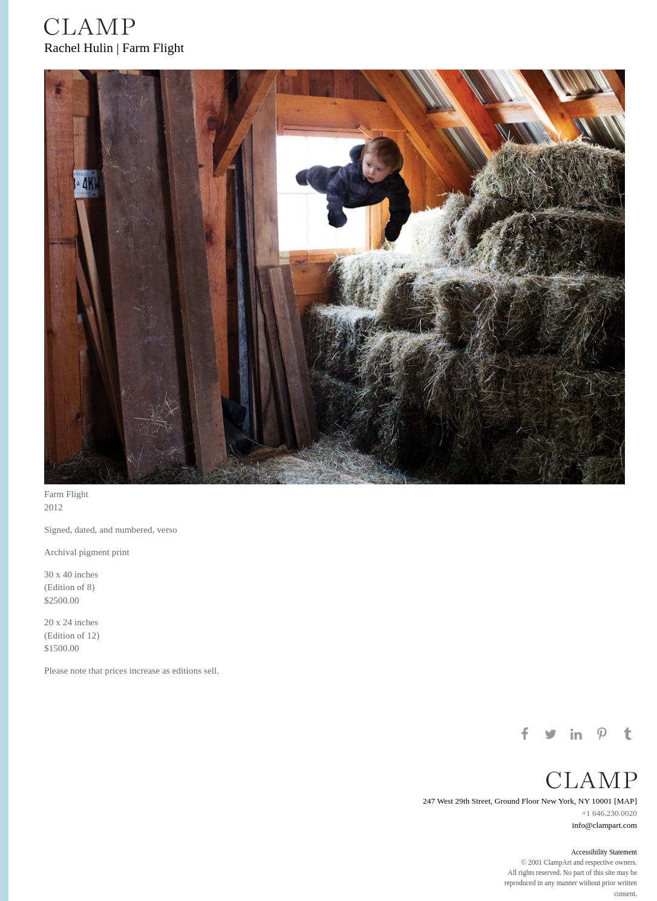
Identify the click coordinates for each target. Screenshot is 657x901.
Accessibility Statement (604, 852)
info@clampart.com (604, 825)
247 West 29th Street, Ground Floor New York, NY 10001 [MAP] (530, 800)
